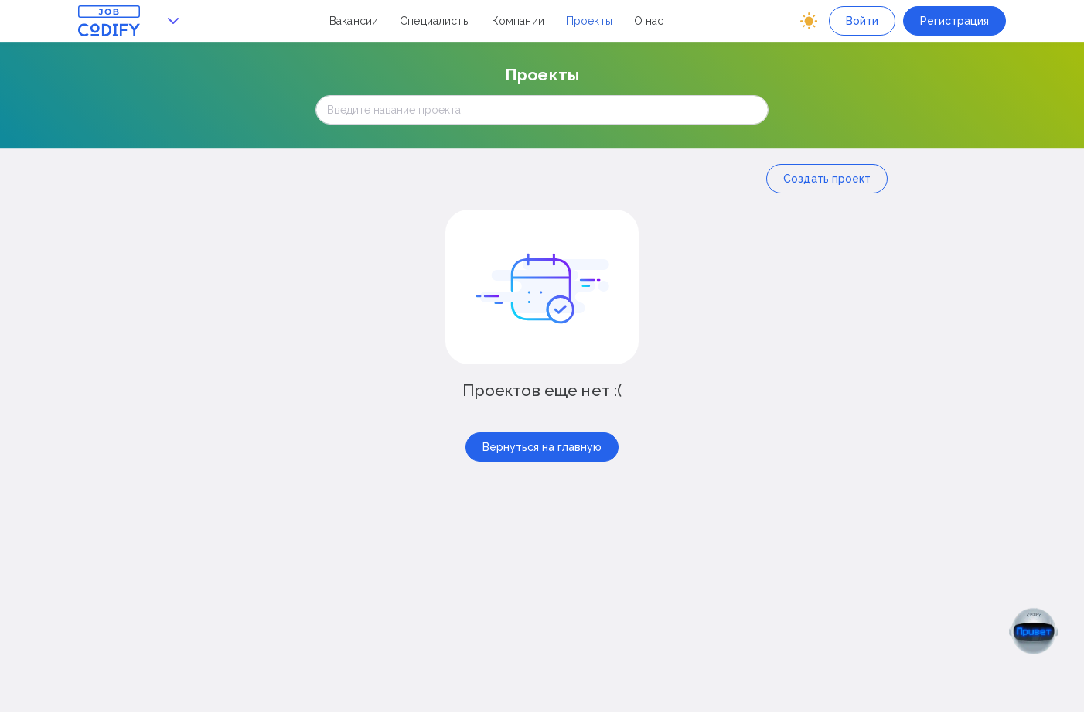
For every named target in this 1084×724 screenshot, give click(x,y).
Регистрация (954, 21)
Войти (862, 21)
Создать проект (827, 178)
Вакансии (353, 21)
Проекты (589, 21)
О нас (649, 21)
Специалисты (435, 21)
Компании (518, 21)
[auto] (808, 20)
